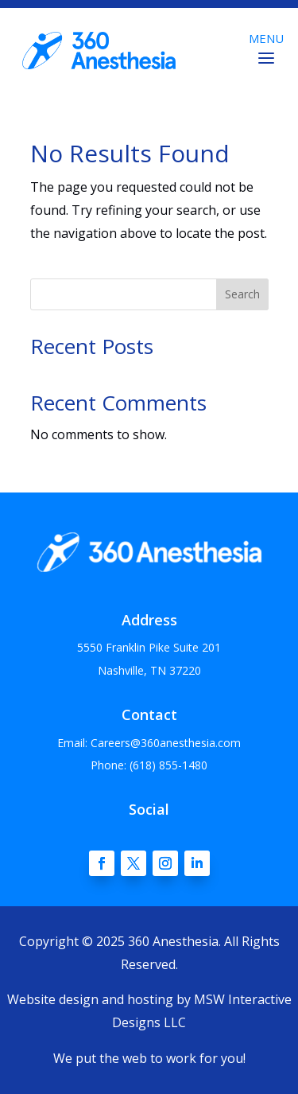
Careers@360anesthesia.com (166, 742)
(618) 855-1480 (168, 765)
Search (242, 294)
